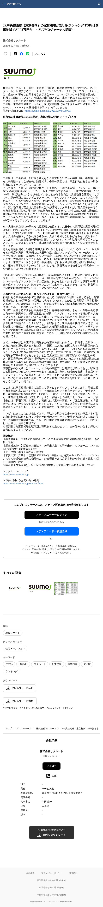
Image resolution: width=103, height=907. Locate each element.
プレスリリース (24, 728)
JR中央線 (57, 664)
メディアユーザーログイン (51, 514)
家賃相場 (72, 664)
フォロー (51, 766)
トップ (8, 728)
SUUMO (23, 664)
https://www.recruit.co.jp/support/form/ (23, 483)
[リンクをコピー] (43, 54)
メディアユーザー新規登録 (51, 531)
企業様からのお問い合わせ (51, 887)
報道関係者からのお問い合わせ (51, 880)
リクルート (40, 664)
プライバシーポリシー (51, 873)
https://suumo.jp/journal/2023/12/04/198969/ (48, 110)
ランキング (11, 671)
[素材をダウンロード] (37, 54)
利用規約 (73, 873)
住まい (9, 664)
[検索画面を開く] (100, 4)
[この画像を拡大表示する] (15, 588)
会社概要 (30, 873)
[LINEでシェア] (27, 54)
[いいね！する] (5, 54)
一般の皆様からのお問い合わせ (51, 894)
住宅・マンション (15, 648)
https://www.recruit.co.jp (15, 474)
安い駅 (87, 664)
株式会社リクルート (46, 728)
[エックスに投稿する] (15, 54)
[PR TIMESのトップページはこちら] (14, 4)
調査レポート (12, 633)
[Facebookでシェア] (21, 54)
